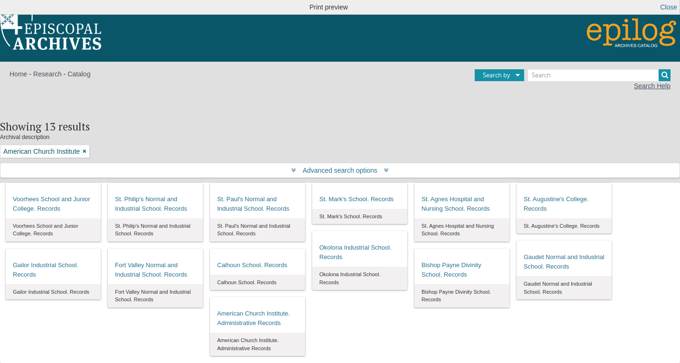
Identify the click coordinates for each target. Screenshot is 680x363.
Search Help (652, 86)
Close (668, 7)
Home (18, 74)
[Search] (599, 75)
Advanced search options (340, 170)
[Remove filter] (84, 151)
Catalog (78, 74)
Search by (496, 75)
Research (47, 74)
